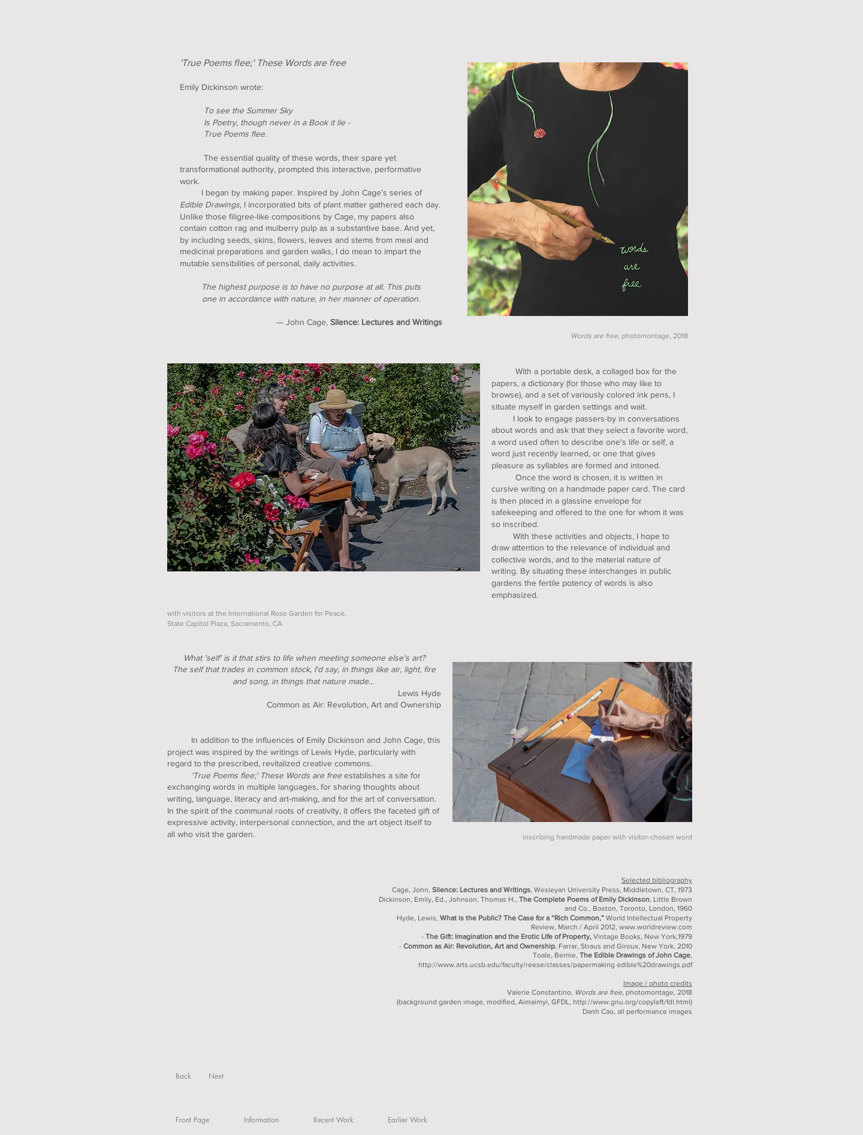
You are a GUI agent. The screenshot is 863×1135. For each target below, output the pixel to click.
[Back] (183, 1076)
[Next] (216, 1076)
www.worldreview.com (655, 927)
